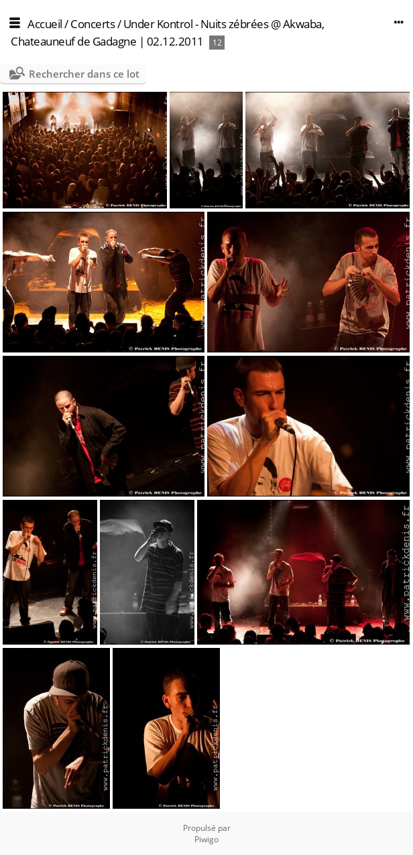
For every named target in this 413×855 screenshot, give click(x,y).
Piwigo (206, 839)
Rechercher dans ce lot (84, 73)
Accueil (44, 23)
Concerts (92, 23)
